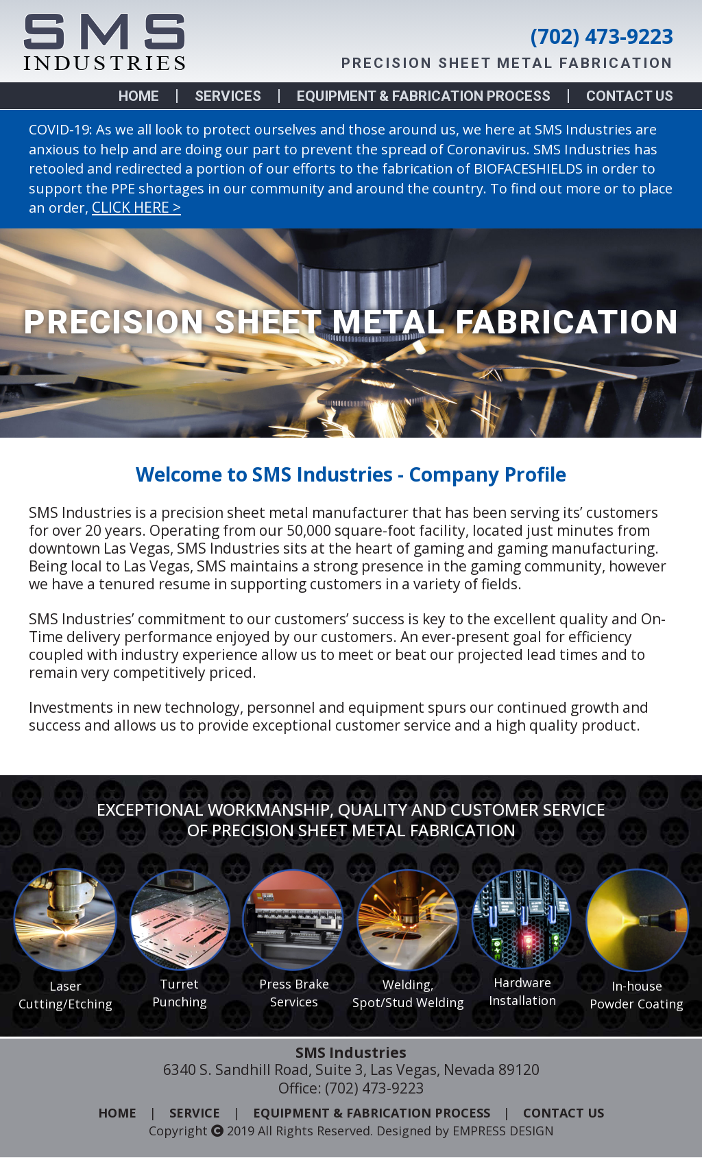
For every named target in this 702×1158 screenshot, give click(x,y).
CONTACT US (629, 96)
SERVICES (228, 96)
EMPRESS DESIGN (503, 1132)
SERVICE (194, 1113)
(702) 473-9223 (602, 36)
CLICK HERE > (136, 207)
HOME (139, 96)
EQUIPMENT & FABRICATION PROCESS (423, 96)
